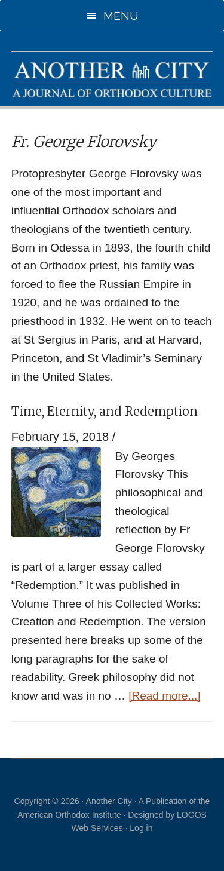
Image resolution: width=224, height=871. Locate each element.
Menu (121, 15)
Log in (141, 828)
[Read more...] (164, 695)
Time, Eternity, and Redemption (104, 411)
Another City (112, 79)
